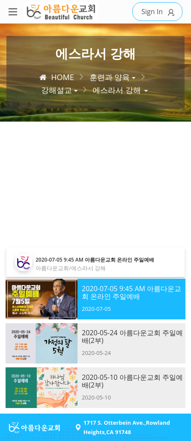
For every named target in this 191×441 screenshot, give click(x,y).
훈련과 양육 (110, 77)
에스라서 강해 (117, 90)
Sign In (159, 12)
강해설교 (56, 90)
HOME (56, 77)
